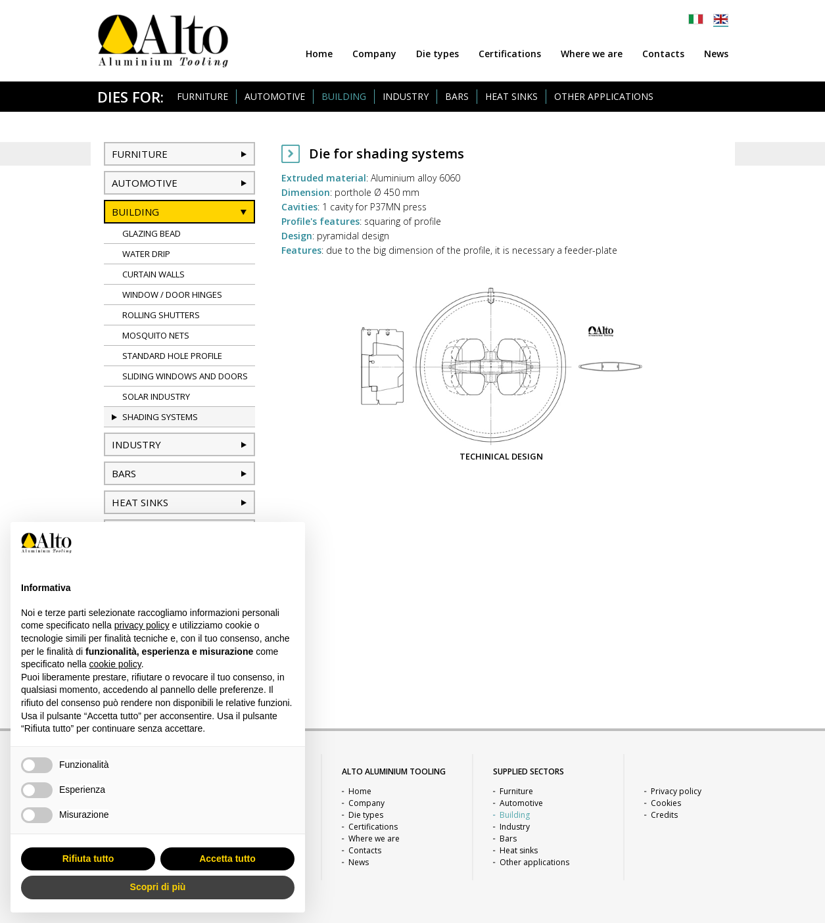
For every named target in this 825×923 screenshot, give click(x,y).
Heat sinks (511, 96)
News (716, 53)
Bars (457, 96)
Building (343, 96)
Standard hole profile (172, 356)
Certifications (510, 53)
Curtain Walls (153, 274)
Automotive (275, 96)
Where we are (592, 53)
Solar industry (156, 396)
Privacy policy (676, 791)
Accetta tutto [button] (227, 858)
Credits (664, 814)
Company (374, 53)
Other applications (603, 96)
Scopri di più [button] (158, 887)
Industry (406, 96)
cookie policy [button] (115, 664)
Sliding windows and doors (185, 376)
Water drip (146, 254)
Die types (437, 53)
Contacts (663, 53)
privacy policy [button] (142, 625)
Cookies (666, 803)
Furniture (202, 96)
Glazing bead (151, 233)
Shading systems (160, 417)
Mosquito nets (155, 335)
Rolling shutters (161, 315)
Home (319, 53)
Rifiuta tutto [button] (88, 858)
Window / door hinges (172, 294)
